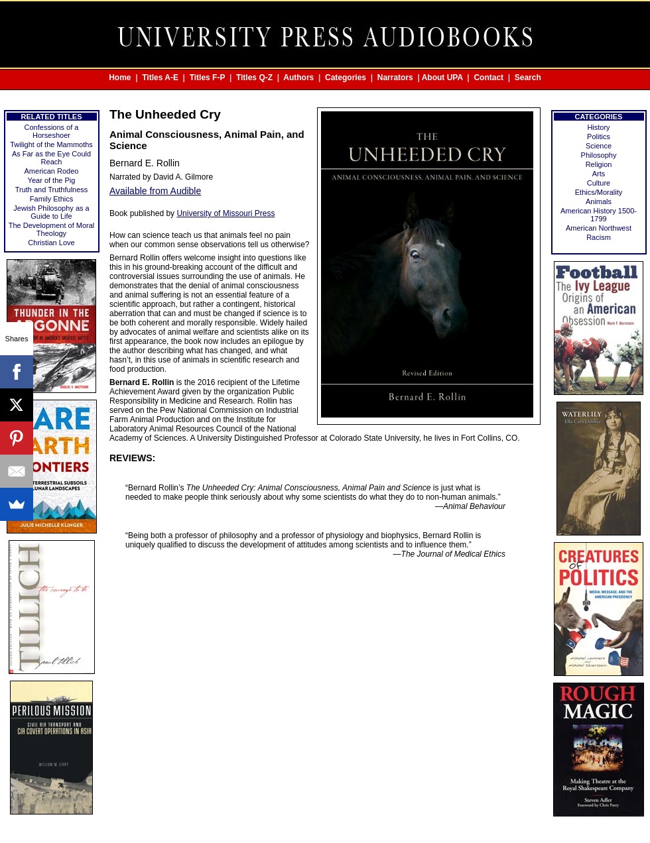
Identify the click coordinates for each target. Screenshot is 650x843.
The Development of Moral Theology (52, 229)
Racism (598, 237)
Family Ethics (51, 199)
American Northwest (598, 228)
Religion (599, 164)
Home (120, 77)
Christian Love (51, 243)
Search (528, 77)
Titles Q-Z (254, 77)
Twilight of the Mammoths (51, 144)
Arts (599, 174)
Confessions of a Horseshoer (52, 131)
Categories (345, 77)
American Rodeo (52, 171)
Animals (599, 201)
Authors (298, 77)
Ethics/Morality (599, 192)
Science (599, 146)
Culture (598, 183)
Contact (488, 77)
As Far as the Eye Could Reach (51, 158)
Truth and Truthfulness (51, 190)
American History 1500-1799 (598, 215)
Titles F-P (208, 77)
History (598, 127)
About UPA (442, 77)
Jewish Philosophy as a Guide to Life (51, 212)
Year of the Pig (52, 180)
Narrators (395, 77)
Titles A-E (160, 77)
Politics (598, 136)
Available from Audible (155, 191)
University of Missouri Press (225, 213)
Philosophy (599, 155)
